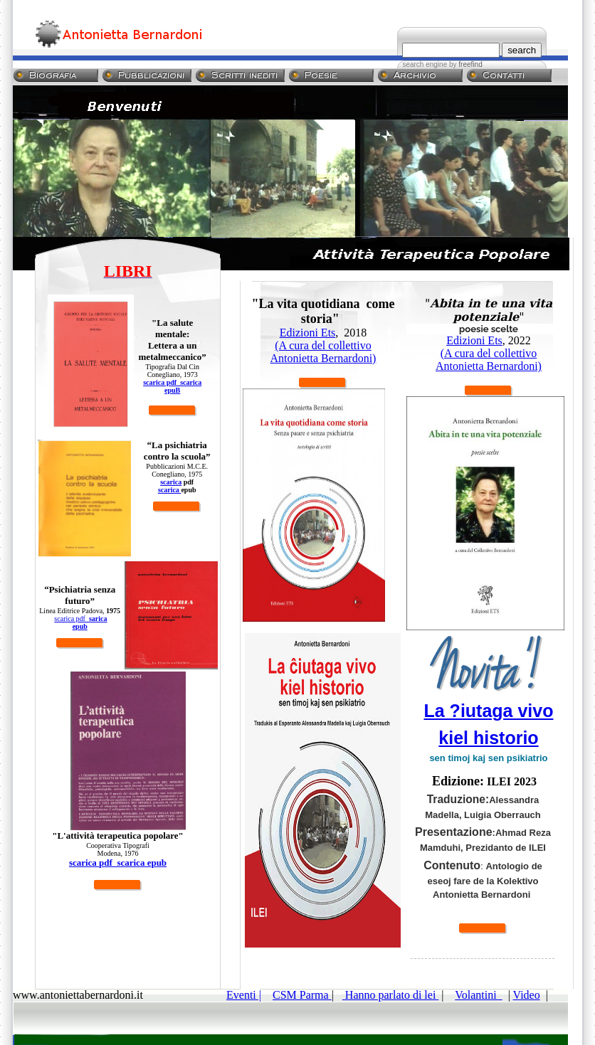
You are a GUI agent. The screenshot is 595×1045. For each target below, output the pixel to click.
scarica (170, 482)
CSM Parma (302, 995)
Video (526, 995)
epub (80, 626)
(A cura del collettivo (323, 345)
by (464, 64)
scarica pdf (71, 618)
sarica (98, 618)
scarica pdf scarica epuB (172, 386)
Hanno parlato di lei (390, 995)
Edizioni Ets (308, 333)
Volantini (478, 995)
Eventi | (243, 995)
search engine (424, 64)
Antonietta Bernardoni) (323, 358)
